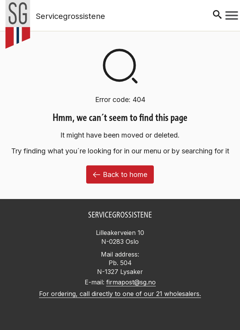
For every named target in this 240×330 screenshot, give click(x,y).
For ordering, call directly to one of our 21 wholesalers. (120, 294)
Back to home (120, 174)
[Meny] (231, 15)
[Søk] (217, 15)
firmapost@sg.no (131, 282)
